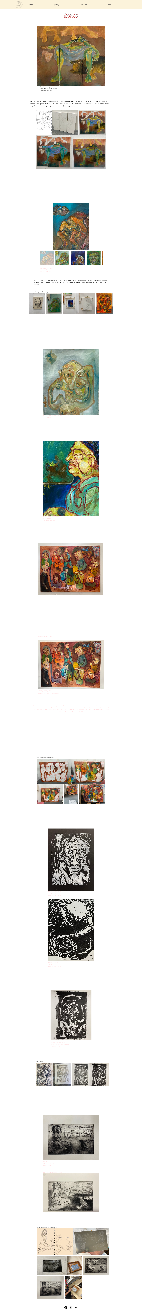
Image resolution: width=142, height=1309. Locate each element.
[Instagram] (71, 1307)
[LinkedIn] (76, 1307)
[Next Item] (100, 226)
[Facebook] (65, 1307)
